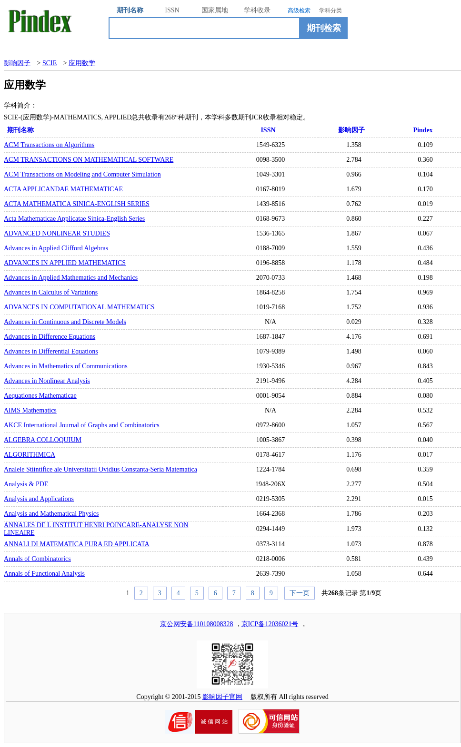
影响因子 (17, 63)
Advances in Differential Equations (51, 351)
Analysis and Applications (39, 498)
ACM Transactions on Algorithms (49, 144)
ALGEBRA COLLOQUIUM (42, 439)
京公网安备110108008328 (196, 624)
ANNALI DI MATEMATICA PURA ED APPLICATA (77, 544)
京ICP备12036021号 (270, 624)
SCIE (49, 63)
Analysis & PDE (26, 484)
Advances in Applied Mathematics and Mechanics (71, 277)
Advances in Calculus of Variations (51, 292)
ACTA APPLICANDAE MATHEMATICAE (63, 189)
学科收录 (257, 10)
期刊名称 (130, 10)
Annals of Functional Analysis (44, 573)
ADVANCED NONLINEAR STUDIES (57, 233)
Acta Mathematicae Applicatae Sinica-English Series (74, 218)
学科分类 (330, 10)
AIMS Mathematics (30, 410)
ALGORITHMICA (29, 454)
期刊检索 (324, 28)
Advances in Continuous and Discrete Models (65, 321)
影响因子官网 (222, 696)
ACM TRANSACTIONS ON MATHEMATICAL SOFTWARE (88, 159)
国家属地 (214, 10)
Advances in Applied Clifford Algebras (56, 248)
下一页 (300, 593)
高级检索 (299, 10)
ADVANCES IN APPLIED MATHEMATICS (65, 262)
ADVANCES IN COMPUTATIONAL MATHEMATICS (79, 307)
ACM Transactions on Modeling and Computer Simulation (82, 174)
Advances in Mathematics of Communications (66, 366)
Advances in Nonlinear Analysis (47, 380)
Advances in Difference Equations (49, 336)
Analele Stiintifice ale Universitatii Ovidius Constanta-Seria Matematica (100, 469)
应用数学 (82, 63)
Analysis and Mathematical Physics (51, 513)
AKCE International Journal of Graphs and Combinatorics (82, 425)
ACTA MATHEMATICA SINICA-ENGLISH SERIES (77, 203)
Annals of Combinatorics (37, 558)
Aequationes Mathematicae (40, 395)
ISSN (172, 10)
